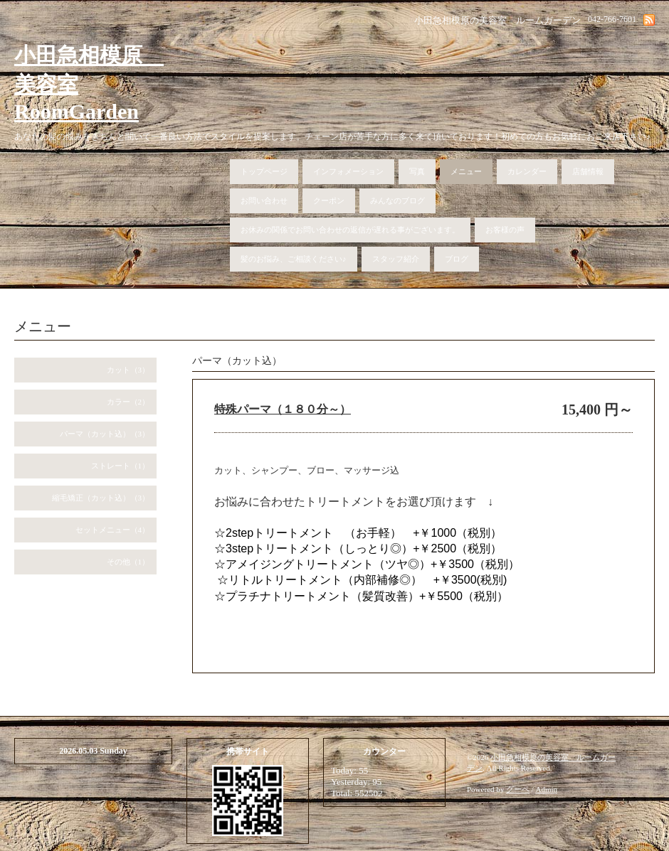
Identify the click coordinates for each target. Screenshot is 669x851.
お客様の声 (505, 229)
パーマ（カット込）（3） (105, 433)
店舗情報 (588, 171)
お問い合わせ (264, 200)
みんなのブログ (397, 200)
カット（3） (128, 369)
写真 (417, 171)
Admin (547, 789)
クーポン (328, 200)
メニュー (466, 171)
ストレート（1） (120, 465)
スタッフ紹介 (395, 259)
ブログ (456, 259)
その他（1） (128, 561)
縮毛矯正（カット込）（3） (101, 497)
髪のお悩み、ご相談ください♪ (294, 259)
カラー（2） (128, 401)
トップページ (264, 171)
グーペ (518, 789)
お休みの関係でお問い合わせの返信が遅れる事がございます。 (350, 229)
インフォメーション (348, 171)
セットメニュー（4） (112, 529)
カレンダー (527, 171)
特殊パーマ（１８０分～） (282, 409)
